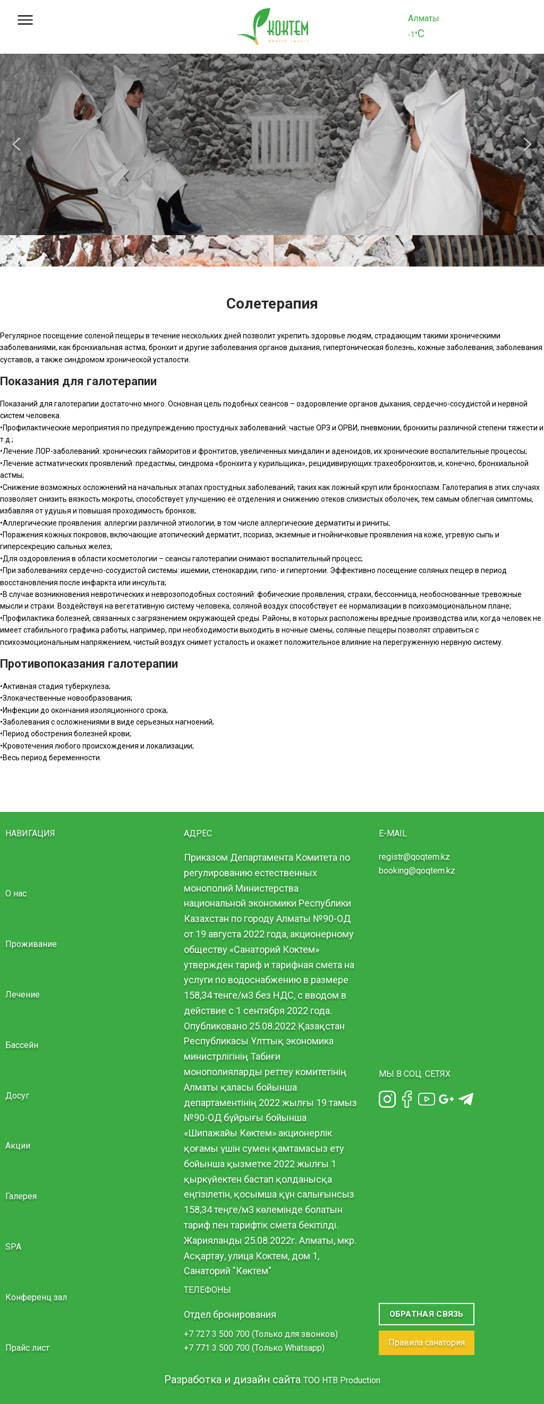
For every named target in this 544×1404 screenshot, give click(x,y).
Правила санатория (426, 1342)
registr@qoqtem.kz (414, 857)
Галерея (21, 1196)
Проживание (31, 944)
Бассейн (21, 1045)
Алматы (423, 18)
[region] (272, 144)
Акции (17, 1146)
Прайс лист (27, 1348)
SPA (13, 1247)
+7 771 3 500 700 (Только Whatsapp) (254, 1348)
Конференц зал (36, 1297)
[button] (16, 144)
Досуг (17, 1096)
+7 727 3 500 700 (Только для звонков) (261, 1334)
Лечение (22, 995)
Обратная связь (426, 1314)
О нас (16, 893)
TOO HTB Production (341, 1380)
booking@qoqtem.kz (417, 871)
